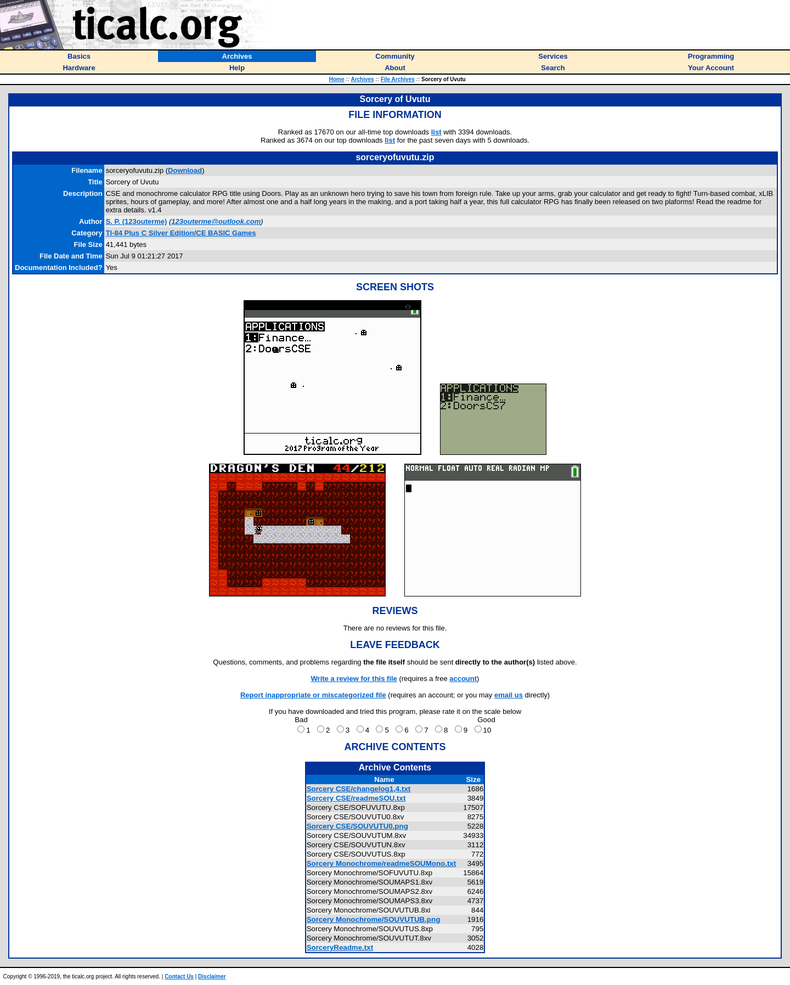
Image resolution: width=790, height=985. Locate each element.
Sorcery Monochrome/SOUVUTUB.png (374, 919)
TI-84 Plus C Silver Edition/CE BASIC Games (181, 233)
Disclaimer (212, 976)
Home (337, 79)
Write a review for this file (354, 678)
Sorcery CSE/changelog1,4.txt (359, 789)
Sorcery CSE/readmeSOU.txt (356, 798)
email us (508, 695)
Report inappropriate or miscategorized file (313, 695)
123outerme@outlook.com (216, 221)
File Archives (398, 79)
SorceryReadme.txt (340, 947)
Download (185, 170)
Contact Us (179, 976)
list (436, 132)
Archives (362, 79)
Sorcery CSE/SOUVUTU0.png (357, 826)
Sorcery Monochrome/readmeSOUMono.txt (381, 863)
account (463, 678)
